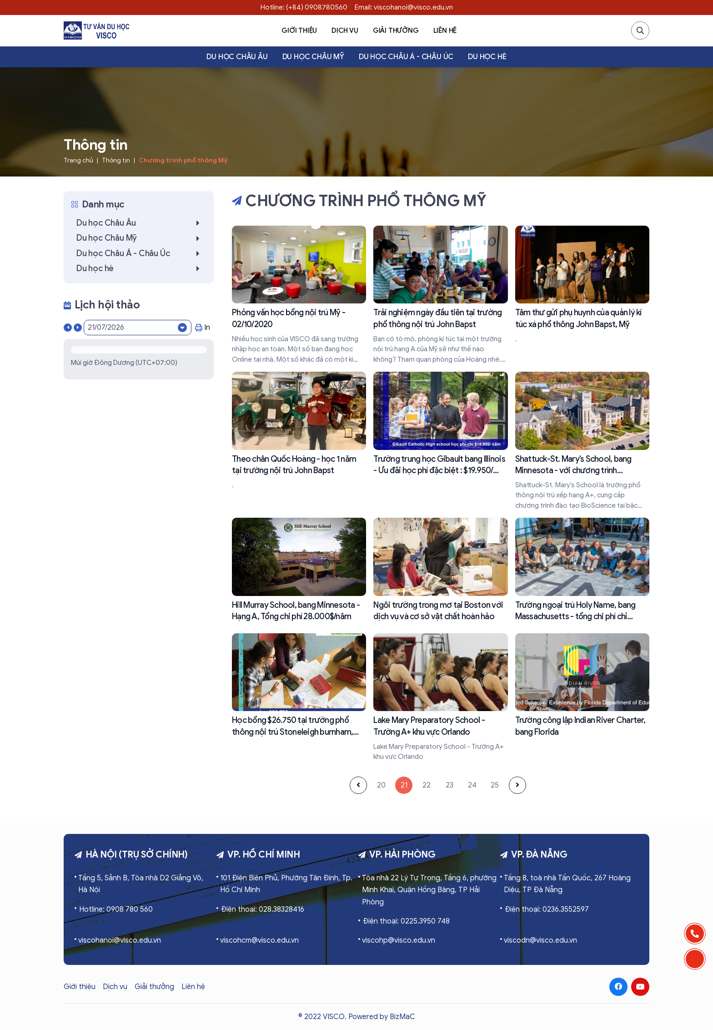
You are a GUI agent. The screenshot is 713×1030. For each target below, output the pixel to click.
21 (404, 785)
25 (495, 785)
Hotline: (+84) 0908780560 (304, 7)
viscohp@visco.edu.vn (398, 940)
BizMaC (402, 1016)
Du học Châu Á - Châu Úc (406, 56)
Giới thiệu (299, 30)
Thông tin (116, 160)
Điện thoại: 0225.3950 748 (406, 921)
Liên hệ (445, 30)
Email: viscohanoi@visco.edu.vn (404, 7)
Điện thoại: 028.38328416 (262, 909)
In (202, 327)
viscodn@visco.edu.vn (540, 940)
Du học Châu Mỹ (313, 56)
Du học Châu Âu (236, 56)
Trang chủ (78, 160)
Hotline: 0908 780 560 (116, 909)
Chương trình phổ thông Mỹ (183, 160)
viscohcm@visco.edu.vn (259, 940)
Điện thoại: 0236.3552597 (547, 909)
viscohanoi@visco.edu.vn (119, 940)
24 (472, 785)
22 (426, 785)
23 (449, 785)
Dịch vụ (344, 30)
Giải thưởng (396, 30)
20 (381, 785)
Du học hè (487, 56)
